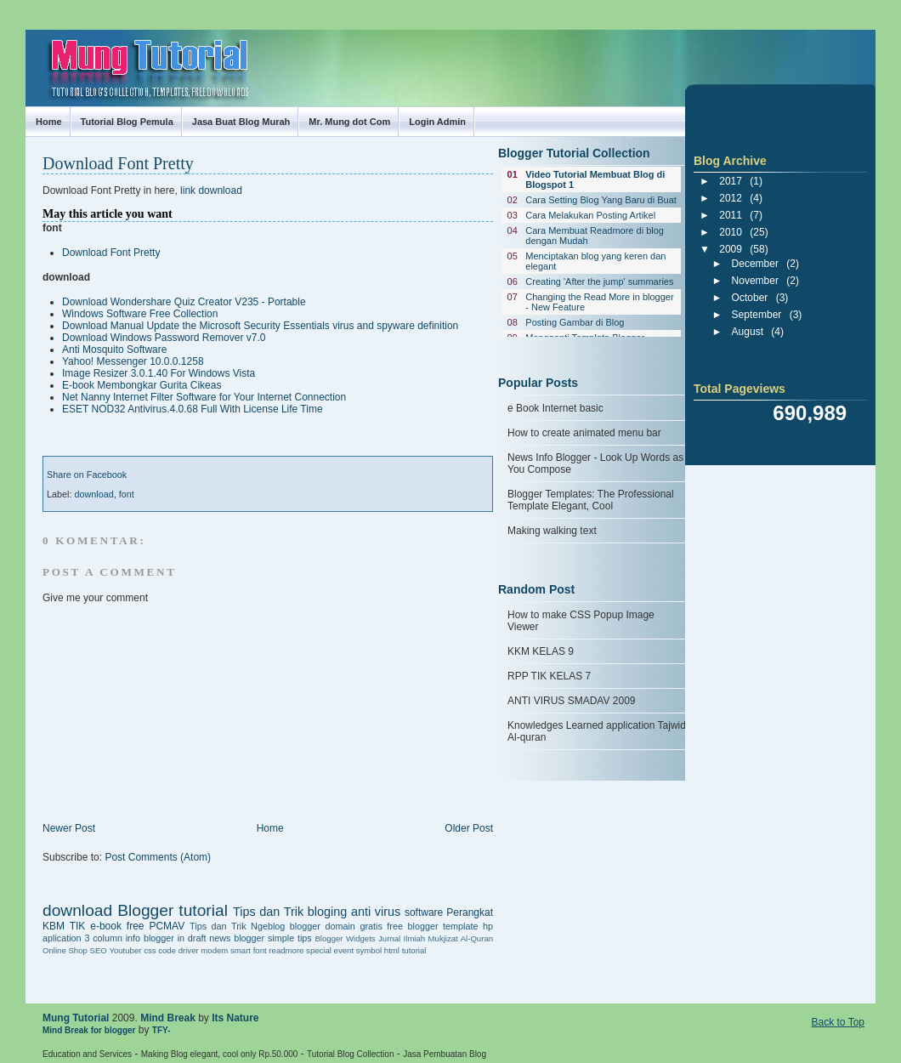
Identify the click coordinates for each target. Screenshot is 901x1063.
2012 (730, 198)
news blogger (236, 938)
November (755, 281)
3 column (103, 938)
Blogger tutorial (172, 910)
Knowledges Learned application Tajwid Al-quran (596, 731)
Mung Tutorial (40, 53)
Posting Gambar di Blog (574, 322)
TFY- (161, 1030)
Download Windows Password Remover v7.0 (163, 338)
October (750, 298)
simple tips (290, 938)
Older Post (469, 828)
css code (160, 950)
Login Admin (437, 122)
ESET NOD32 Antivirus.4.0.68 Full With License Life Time (192, 409)
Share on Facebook (87, 474)
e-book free (117, 926)
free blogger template (432, 926)
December (755, 264)
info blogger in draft (166, 938)
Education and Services (87, 1054)
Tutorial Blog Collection (350, 1054)
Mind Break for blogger (88, 1030)
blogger (305, 926)
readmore (286, 950)
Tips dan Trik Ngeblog (237, 926)
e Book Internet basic (555, 408)
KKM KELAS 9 (540, 651)
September (757, 315)
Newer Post (68, 828)
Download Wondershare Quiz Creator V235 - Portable (184, 302)
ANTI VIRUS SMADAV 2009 (571, 701)
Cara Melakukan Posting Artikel (590, 215)
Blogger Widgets (344, 938)
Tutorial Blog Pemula (127, 122)
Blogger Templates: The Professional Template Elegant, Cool (590, 500)
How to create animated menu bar (584, 433)
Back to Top (838, 1022)
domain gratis (353, 926)
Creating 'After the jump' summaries (599, 281)
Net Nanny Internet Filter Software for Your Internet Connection (204, 397)
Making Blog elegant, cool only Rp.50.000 (219, 1054)
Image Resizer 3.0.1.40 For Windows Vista (158, 373)
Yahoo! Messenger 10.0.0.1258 (133, 361)
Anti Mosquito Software (114, 349)
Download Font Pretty (118, 163)
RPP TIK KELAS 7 (549, 676)
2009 (730, 249)
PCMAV (166, 926)
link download (211, 190)
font (126, 494)
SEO (97, 950)
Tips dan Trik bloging (290, 911)
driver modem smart (214, 950)
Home (49, 122)
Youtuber (125, 950)
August (747, 332)
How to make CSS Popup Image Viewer (580, 621)
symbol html (378, 950)
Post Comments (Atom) (158, 857)
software (424, 912)
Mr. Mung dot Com (349, 122)
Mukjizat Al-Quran (460, 938)
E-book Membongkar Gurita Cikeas (141, 385)
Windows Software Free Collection (140, 314)
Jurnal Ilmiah (401, 938)
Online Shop (65, 950)
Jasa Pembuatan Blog (444, 1054)
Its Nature (235, 1018)
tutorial (414, 950)
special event (330, 950)
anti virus (375, 911)
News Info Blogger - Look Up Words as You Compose (595, 463)
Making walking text (552, 531)
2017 (730, 181)
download (93, 494)
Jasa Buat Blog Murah (241, 122)
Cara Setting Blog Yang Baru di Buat (601, 200)
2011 (730, 215)
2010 (730, 232)
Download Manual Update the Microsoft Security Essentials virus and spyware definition (260, 326)
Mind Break (168, 1018)
